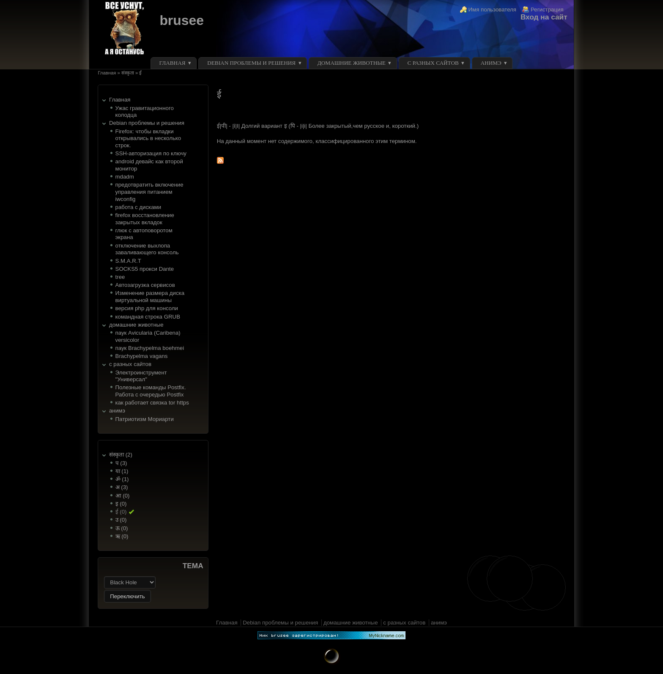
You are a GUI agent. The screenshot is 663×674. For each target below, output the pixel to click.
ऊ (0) (121, 528)
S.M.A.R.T (128, 261)
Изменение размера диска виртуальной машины (150, 296)
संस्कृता (127, 72)
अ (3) (121, 487)
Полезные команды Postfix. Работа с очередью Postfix (150, 391)
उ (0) (121, 520)
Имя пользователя (492, 9)
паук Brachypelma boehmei (149, 348)
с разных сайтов (433, 63)
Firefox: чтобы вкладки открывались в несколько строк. (148, 138)
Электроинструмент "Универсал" (141, 376)
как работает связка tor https (152, 402)
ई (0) (121, 512)
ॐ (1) (122, 479)
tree (120, 277)
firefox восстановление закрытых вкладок (144, 219)
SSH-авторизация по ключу (150, 153)
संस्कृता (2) (120, 454)
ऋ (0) (122, 536)
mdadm (124, 176)
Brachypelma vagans (141, 356)
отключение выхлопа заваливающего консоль (147, 249)
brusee (181, 20)
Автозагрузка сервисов (145, 285)
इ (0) (121, 504)
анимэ (490, 63)
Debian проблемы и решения (251, 63)
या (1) (122, 471)
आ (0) (122, 495)
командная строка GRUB (147, 317)
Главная (172, 63)
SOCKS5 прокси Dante (144, 269)
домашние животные (352, 63)
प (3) (121, 463)
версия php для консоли (146, 308)
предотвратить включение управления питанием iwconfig (149, 192)
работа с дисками (138, 207)
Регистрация (547, 9)
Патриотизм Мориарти (144, 419)
